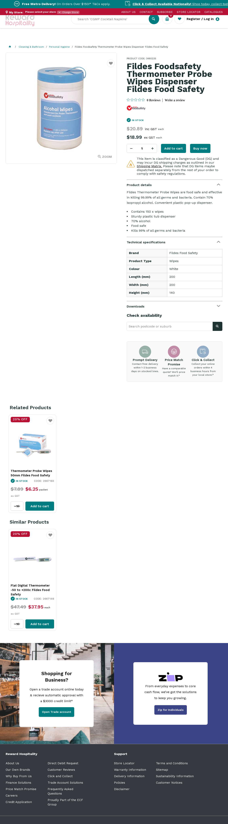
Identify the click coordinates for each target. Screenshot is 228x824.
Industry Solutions (75, 38)
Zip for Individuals (171, 709)
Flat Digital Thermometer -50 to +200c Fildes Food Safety (30, 590)
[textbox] (113, 24)
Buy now (200, 148)
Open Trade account (56, 711)
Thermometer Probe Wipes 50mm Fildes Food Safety (31, 473)
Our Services (42, 38)
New (151, 38)
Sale (137, 39)
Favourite (111, 66)
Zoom (107, 157)
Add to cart (173, 148)
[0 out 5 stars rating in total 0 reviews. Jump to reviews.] (143, 100)
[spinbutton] (142, 148)
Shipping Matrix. (149, 166)
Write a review (175, 100)
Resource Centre (113, 38)
